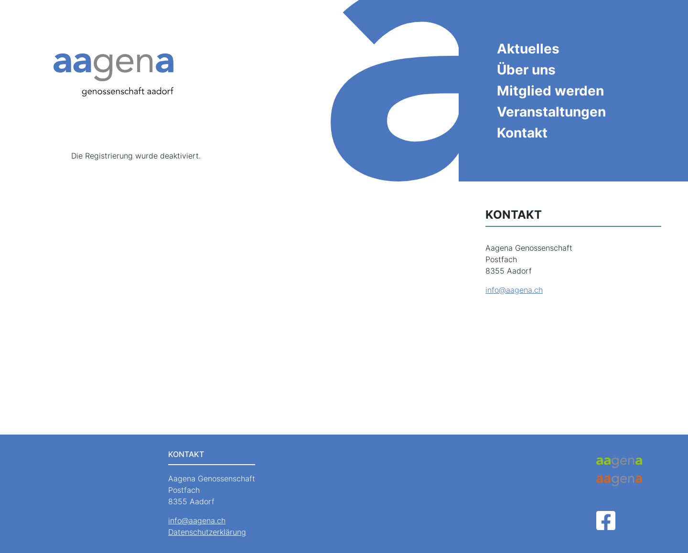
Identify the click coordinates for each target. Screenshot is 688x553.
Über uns (526, 70)
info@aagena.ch (514, 290)
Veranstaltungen (551, 112)
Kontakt (522, 133)
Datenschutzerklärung (207, 532)
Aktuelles (528, 49)
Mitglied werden (550, 91)
